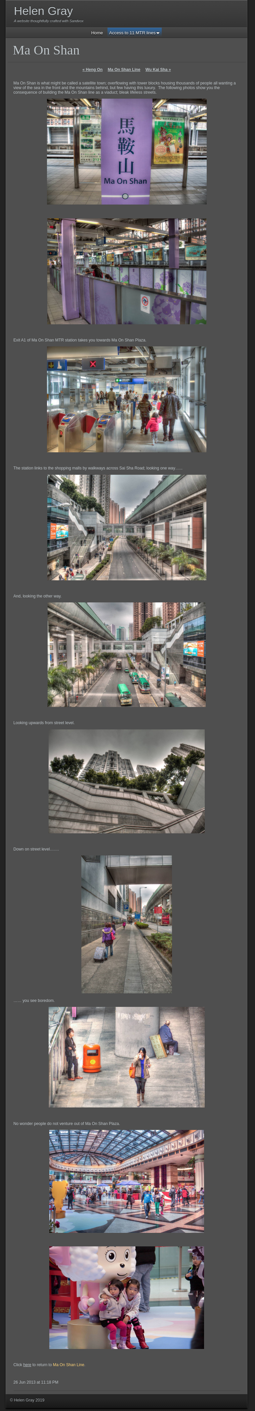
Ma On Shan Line (124, 69)
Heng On (92, 69)
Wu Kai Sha (158, 69)
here (27, 1365)
